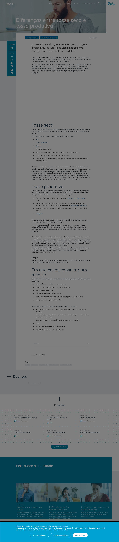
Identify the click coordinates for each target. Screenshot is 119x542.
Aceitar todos (80, 535)
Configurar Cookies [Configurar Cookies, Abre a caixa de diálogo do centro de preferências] (39, 535)
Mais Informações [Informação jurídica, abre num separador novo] (62, 530)
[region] (59, 531)
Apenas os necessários (61, 535)
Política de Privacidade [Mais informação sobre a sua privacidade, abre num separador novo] (49, 530)
